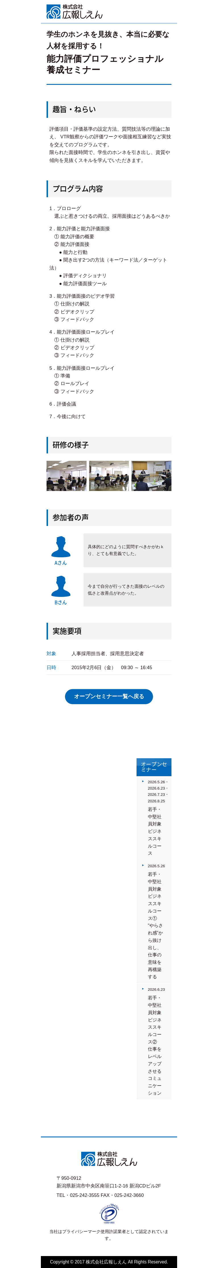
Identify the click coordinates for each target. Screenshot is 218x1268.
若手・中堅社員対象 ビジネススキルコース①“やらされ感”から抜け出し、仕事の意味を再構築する (157, 925)
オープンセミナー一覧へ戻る (109, 696)
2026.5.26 (156, 866)
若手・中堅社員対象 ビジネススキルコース (157, 831)
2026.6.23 (156, 989)
